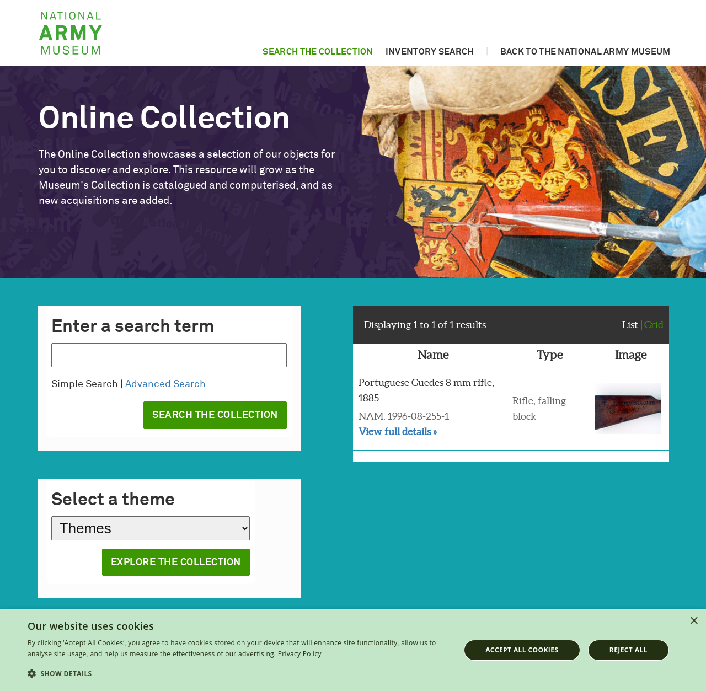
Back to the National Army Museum (585, 51)
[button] (237, 674)
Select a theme (113, 500)
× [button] (693, 621)
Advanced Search (165, 384)
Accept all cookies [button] (521, 650)
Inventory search (430, 51)
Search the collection (318, 51)
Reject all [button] (628, 650)
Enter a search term (132, 327)
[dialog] (353, 650)
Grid (654, 324)
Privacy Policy (300, 653)
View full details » (398, 431)
